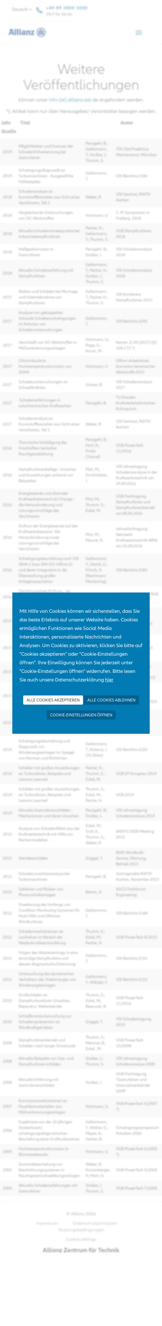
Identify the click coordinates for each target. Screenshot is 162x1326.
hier (109, 679)
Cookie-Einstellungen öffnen (81, 715)
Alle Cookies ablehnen (111, 700)
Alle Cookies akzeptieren (53, 700)
